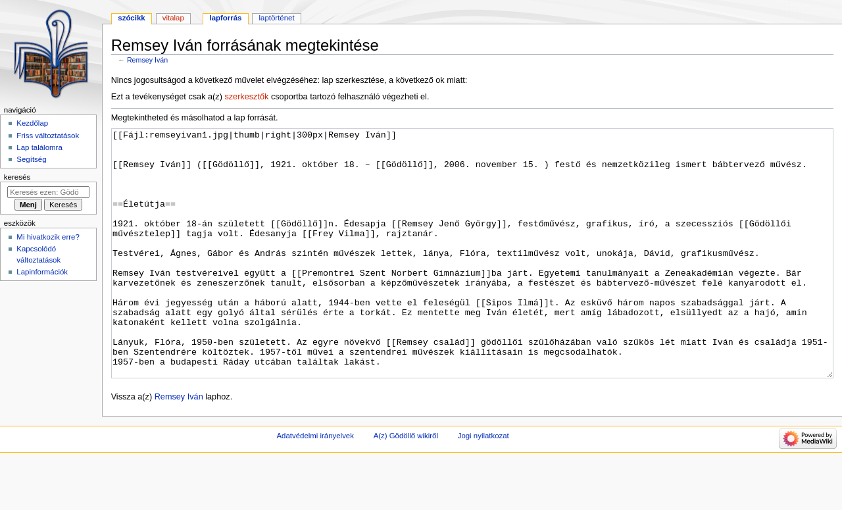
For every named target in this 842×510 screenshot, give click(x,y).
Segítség (31, 159)
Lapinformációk (42, 272)
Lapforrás (225, 18)
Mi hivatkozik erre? (47, 237)
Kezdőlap (32, 123)
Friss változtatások (47, 136)
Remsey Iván (147, 60)
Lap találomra (39, 147)
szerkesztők (246, 96)
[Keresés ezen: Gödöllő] (48, 192)
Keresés (17, 177)
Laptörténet (277, 18)
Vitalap (173, 18)
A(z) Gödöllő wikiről (406, 485)
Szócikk (131, 18)
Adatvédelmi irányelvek (314, 485)
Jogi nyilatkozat (483, 485)
